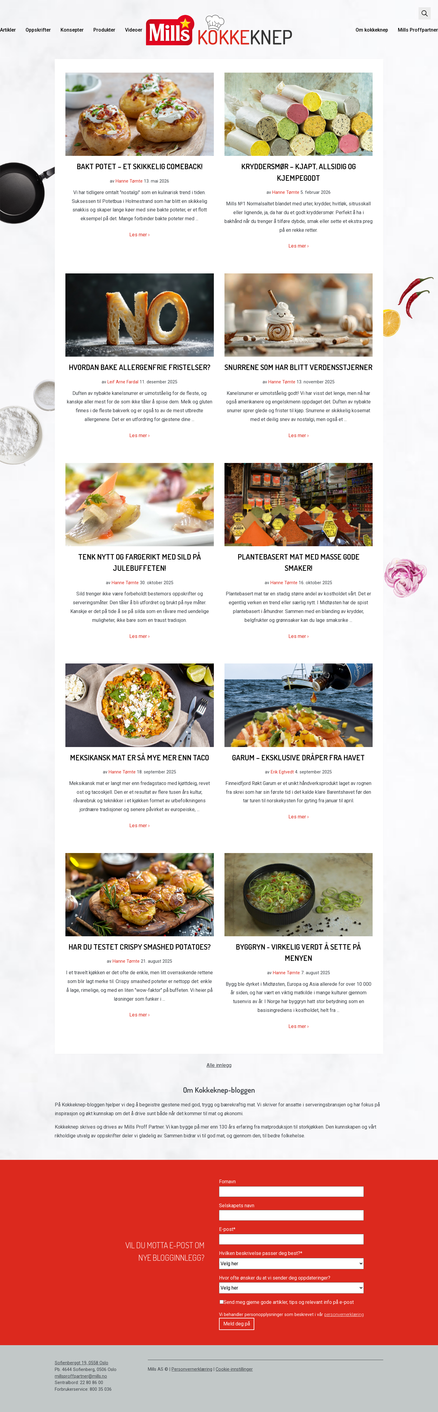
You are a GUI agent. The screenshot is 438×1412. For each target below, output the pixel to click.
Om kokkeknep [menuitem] (372, 30)
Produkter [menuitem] (104, 30)
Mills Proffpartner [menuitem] (418, 30)
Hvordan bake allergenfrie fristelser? (139, 367)
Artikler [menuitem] (8, 30)
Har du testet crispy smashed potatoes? (139, 946)
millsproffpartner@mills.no (81, 1376)
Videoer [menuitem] (133, 30)
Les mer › (139, 235)
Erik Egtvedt (282, 772)
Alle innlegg (219, 1065)
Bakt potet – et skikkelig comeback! (140, 166)
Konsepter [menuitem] (72, 30)
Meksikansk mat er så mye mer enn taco (139, 757)
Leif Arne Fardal (122, 382)
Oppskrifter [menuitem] (38, 30)
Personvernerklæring (192, 1369)
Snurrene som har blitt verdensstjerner (298, 367)
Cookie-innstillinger (234, 1369)
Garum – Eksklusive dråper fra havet (298, 757)
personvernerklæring (344, 1314)
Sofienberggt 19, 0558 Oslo (81, 1363)
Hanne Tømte (129, 181)
